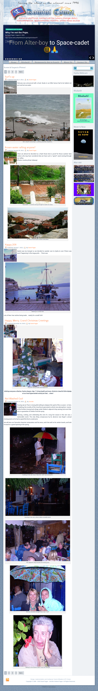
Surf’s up (9, 77)
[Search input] (84, 68)
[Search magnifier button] (91, 68)
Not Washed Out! (14, 398)
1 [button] (5, 59)
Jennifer (31, 401)
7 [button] (16, 59)
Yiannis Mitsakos (52, 686)
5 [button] (12, 59)
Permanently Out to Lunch (14, 29)
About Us (68, 62)
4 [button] (11, 59)
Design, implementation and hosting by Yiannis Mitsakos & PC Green (50, 679)
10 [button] (21, 59)
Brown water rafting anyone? (20, 147)
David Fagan (32, 79)
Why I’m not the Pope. (17, 32)
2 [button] (7, 59)
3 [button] (9, 59)
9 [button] (19, 59)
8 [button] (17, 59)
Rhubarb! (25, 62)
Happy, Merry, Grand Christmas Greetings (27, 320)
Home (13, 62)
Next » (21, 72)
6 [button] (14, 59)
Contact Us (82, 62)
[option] (49, 42)
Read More (10, 41)
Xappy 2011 (10, 244)
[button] (90, 57)
